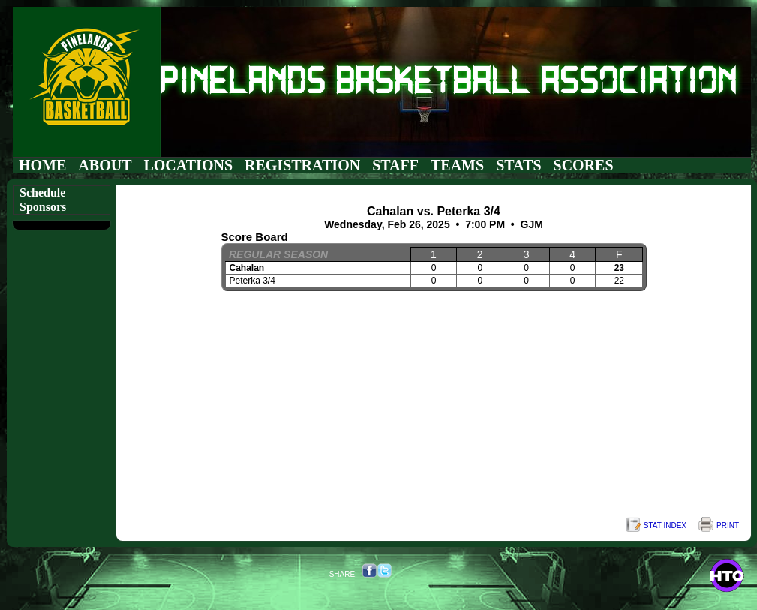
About (104, 165)
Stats (518, 165)
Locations (188, 165)
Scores (584, 165)
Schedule (42, 192)
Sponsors (43, 206)
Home (42, 165)
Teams (457, 165)
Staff (395, 165)
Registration (302, 165)
